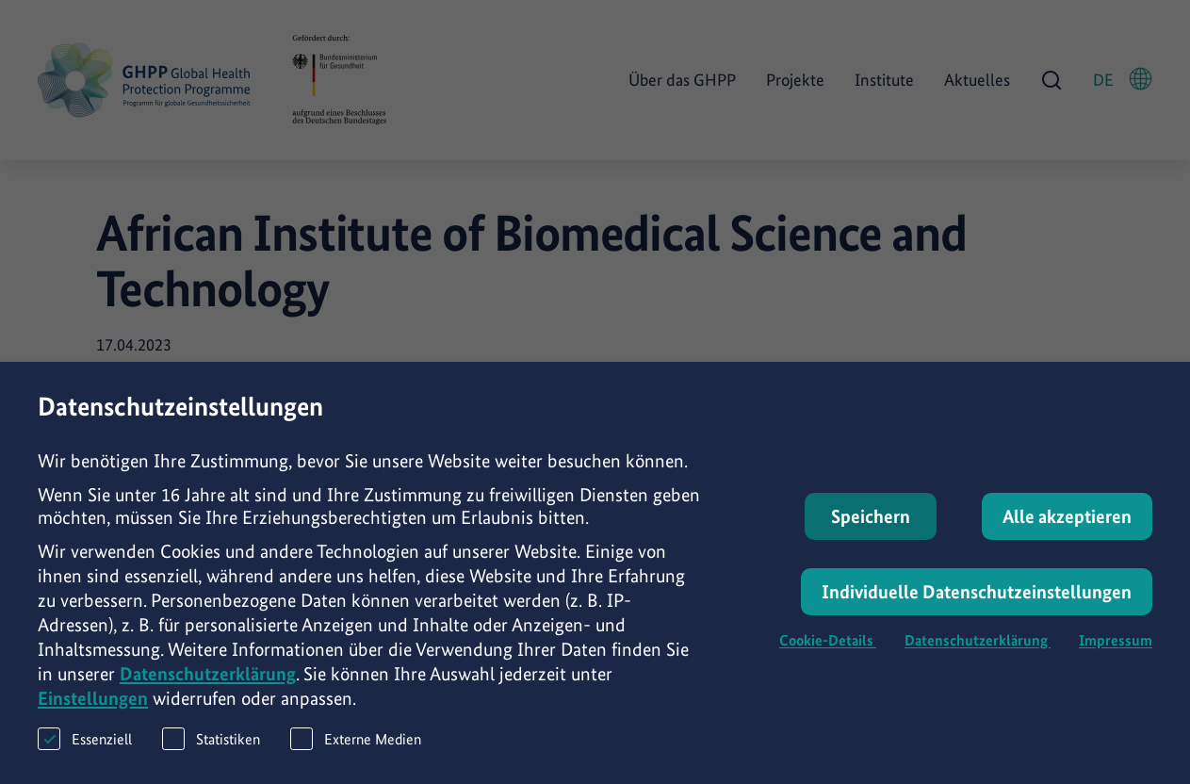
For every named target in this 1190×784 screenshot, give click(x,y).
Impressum (1115, 665)
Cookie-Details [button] (827, 665)
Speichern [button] (870, 541)
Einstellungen (93, 722)
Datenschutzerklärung (208, 698)
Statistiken (211, 763)
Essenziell (85, 763)
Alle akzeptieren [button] (1067, 541)
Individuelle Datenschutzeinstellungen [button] (977, 616)
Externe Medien (355, 763)
